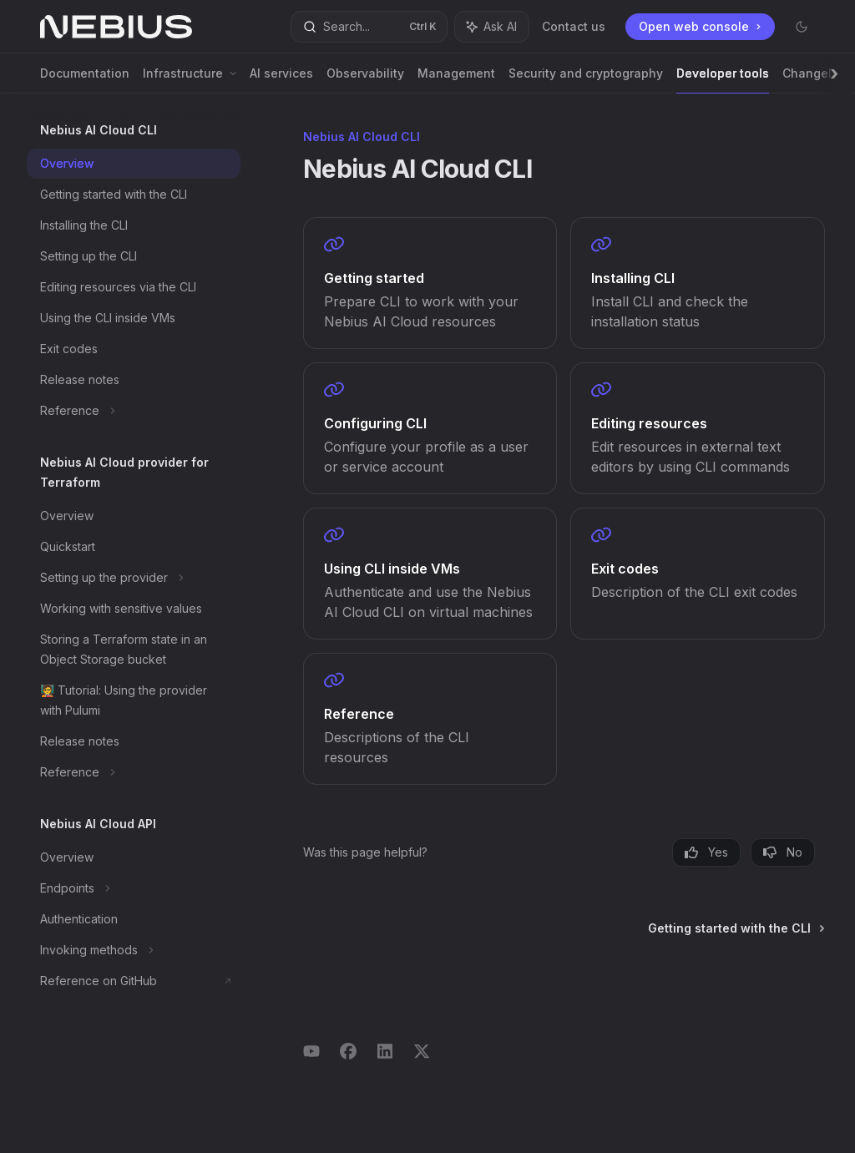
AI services (281, 80)
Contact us (573, 26)
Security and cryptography (585, 80)
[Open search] (369, 27)
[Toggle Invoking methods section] (133, 950)
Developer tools (722, 80)
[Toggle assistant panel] (492, 27)
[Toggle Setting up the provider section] (133, 578)
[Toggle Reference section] (133, 411)
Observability (365, 80)
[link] (430, 283)
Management (456, 80)
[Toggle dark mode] (801, 26)
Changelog (814, 80)
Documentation (84, 80)
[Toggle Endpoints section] (133, 888)
